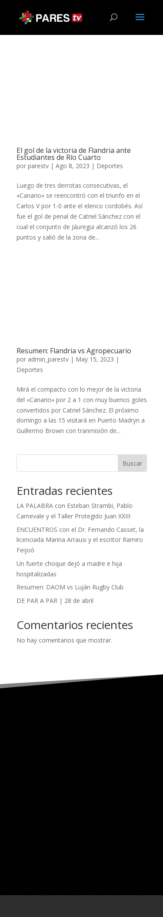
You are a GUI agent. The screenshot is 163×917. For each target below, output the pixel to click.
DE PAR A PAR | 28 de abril (55, 600)
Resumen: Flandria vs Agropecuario (74, 350)
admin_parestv (48, 359)
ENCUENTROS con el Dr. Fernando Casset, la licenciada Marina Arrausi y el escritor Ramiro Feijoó (80, 540)
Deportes (109, 166)
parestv (38, 166)
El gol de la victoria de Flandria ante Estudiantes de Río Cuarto (74, 154)
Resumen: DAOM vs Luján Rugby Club (70, 587)
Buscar (132, 463)
